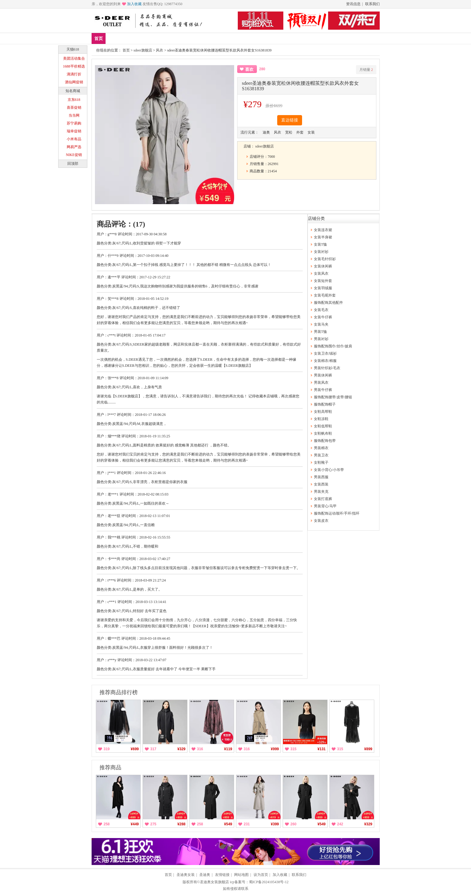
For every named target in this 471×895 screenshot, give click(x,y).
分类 (204, 38)
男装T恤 (320, 332)
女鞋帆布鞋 (323, 433)
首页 (98, 38)
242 (340, 824)
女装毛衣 (321, 310)
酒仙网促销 (74, 82)
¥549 (228, 824)
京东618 (74, 100)
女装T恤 (320, 244)
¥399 (275, 824)
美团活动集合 (74, 58)
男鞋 (168, 38)
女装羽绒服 (323, 288)
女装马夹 (321, 324)
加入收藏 (134, 4)
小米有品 (74, 139)
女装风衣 (321, 273)
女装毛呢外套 (325, 295)
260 (294, 824)
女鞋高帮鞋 (323, 411)
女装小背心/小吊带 (329, 470)
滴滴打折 (74, 74)
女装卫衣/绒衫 (325, 353)
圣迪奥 (204, 875)
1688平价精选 (74, 66)
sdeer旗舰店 (142, 50)
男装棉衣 (321, 448)
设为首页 (261, 875)
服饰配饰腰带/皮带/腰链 (333, 397)
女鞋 (150, 38)
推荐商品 (110, 767)
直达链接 (289, 120)
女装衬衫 (321, 252)
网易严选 (74, 147)
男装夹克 (321, 491)
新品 (114, 38)
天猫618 (72, 49)
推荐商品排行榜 (118, 692)
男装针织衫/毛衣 (327, 368)
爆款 (132, 38)
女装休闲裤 (323, 266)
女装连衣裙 (323, 230)
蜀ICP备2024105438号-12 (269, 882)
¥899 (368, 749)
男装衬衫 (321, 339)
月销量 (366, 70)
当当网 (74, 115)
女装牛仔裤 (323, 317)
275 (153, 824)
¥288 (181, 824)
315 (294, 749)
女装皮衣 (321, 521)
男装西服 (321, 477)
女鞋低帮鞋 (323, 426)
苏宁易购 (74, 123)
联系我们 (372, 4)
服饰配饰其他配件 (328, 302)
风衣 (159, 50)
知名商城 (73, 91)
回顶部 (72, 163)
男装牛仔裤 (323, 390)
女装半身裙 (323, 237)
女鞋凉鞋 (321, 419)
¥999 (275, 749)
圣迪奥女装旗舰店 (214, 882)
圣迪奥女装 (186, 875)
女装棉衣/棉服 (325, 361)
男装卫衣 (321, 455)
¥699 (135, 749)
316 (200, 749)
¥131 (322, 749)
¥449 (135, 824)
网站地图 (241, 875)
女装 (186, 38)
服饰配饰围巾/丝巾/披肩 (333, 346)
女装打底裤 (323, 499)
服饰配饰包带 (325, 441)
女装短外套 (323, 281)
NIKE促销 (74, 155)
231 (247, 824)
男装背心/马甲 (325, 506)
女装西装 (321, 484)
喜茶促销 (74, 107)
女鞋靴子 (321, 462)
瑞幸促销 (74, 131)
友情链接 (222, 875)
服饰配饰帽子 (325, 404)
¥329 (181, 749)
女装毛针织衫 (325, 259)
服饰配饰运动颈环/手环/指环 (337, 513)
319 (107, 749)
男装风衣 (321, 382)
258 (107, 824)
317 (153, 749)
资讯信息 (353, 4)
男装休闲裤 (323, 375)
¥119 (228, 749)
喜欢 (249, 69)
